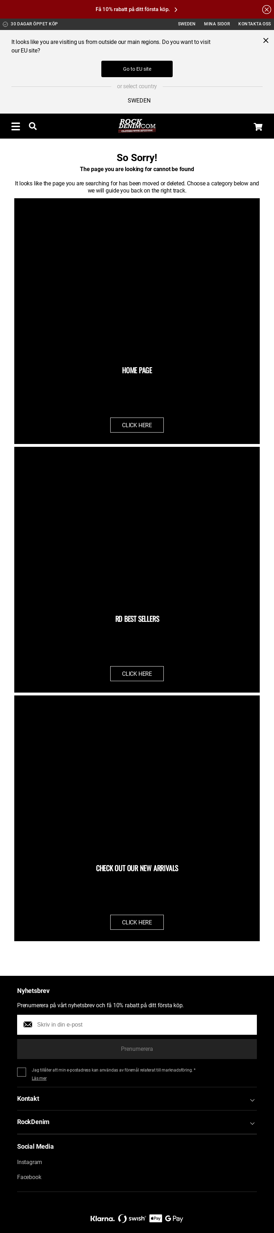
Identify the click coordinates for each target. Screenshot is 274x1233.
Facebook (29, 1177)
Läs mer (39, 1078)
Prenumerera (137, 1048)
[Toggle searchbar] (33, 126)
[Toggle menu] (15, 126)
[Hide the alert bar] (266, 9)
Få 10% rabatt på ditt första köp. (136, 9)
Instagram (29, 1162)
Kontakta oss (254, 23)
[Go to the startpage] (137, 126)
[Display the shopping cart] (258, 126)
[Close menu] (266, 40)
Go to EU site (137, 69)
